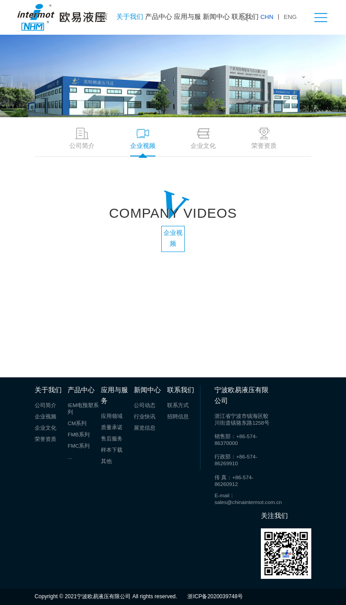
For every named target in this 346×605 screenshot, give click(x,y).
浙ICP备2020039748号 (215, 597)
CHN (266, 17)
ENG (290, 17)
